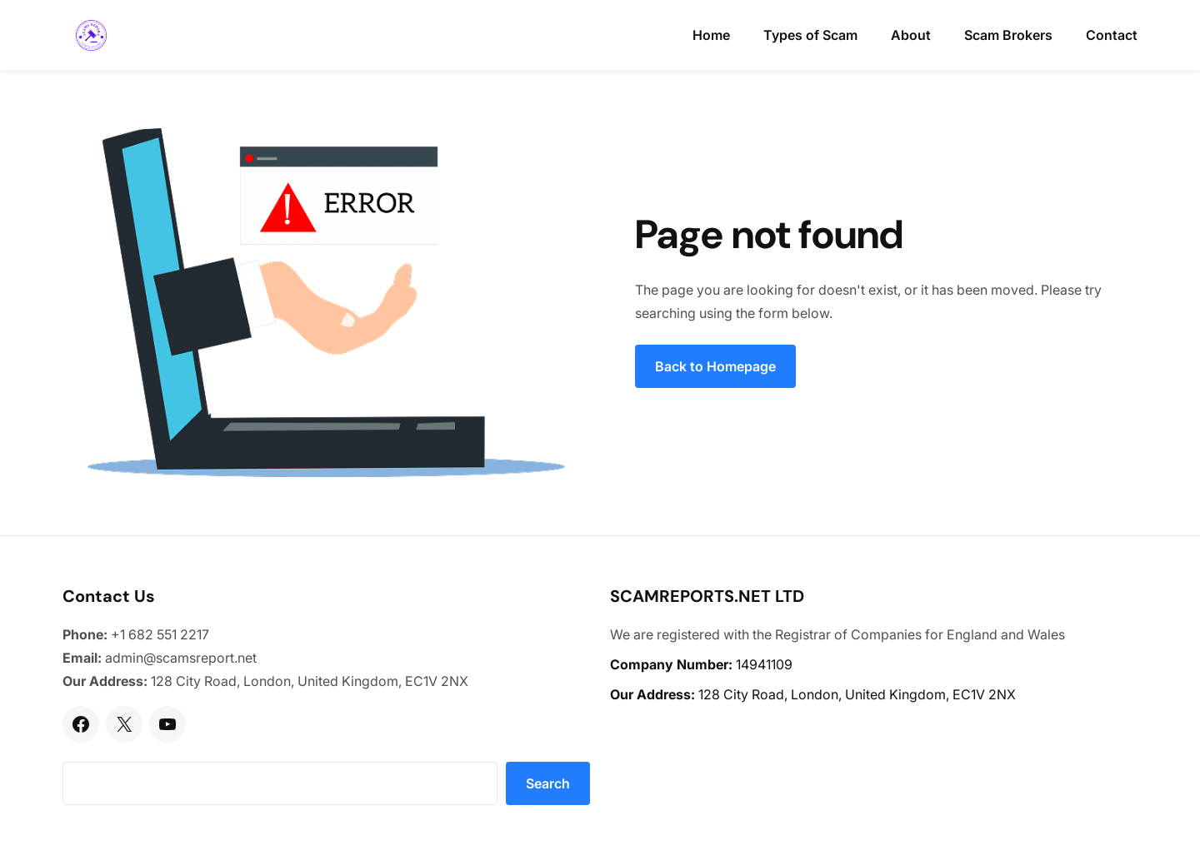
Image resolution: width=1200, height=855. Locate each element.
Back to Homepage (715, 366)
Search (548, 783)
